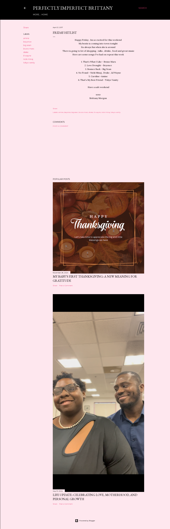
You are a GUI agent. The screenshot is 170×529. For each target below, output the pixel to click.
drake (25, 52)
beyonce (27, 42)
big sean (27, 45)
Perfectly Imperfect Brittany (73, 8)
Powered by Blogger (85, 520)
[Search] (143, 8)
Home (37, 14)
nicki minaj (28, 59)
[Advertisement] (98, 152)
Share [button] (26, 27)
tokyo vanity (29, 62)
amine (26, 38)
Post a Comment (60, 126)
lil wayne (27, 55)
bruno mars (28, 49)
